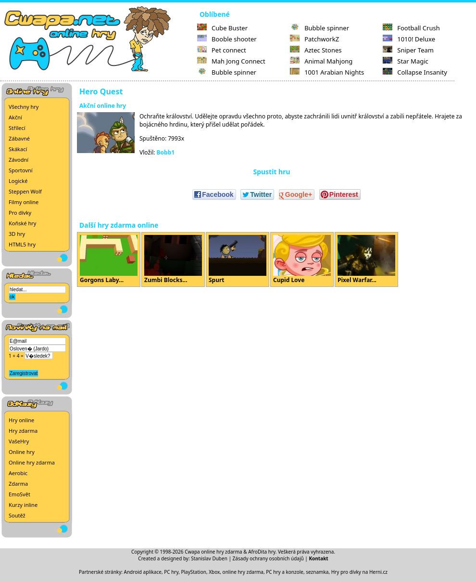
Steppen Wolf (25, 191)
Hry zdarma (23, 430)
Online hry (22, 451)
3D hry (17, 233)
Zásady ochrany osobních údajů (268, 558)
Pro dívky (20, 212)
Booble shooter (227, 39)
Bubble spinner (226, 72)
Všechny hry (23, 106)
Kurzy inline (23, 504)
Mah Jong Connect (231, 61)
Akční (15, 117)
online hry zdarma (243, 572)
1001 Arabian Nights (327, 72)
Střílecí (17, 127)
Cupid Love (302, 259)
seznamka (317, 572)
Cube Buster (222, 28)
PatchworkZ (314, 39)
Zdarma (18, 483)
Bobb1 (166, 152)
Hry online (21, 420)
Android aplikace (143, 572)
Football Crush (411, 28)
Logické (18, 180)
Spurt (237, 259)
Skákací (18, 149)
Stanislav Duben (209, 558)
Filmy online (23, 202)
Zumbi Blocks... (173, 259)
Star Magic (405, 61)
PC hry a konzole (284, 572)
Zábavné (19, 138)
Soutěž (17, 515)
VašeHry (19, 441)
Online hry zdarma (32, 462)
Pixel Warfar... (366, 259)
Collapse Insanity (415, 72)
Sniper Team (408, 50)
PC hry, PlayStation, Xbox (192, 572)
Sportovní (21, 170)
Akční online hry (102, 106)
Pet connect (221, 50)
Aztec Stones (315, 50)
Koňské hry (22, 223)
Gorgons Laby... (109, 259)
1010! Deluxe (409, 39)
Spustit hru (271, 171)
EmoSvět (19, 494)
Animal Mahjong (321, 61)
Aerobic (18, 473)
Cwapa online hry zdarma (213, 551)
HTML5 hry (22, 244)
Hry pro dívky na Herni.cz (359, 572)
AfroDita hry (262, 551)
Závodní (18, 159)
